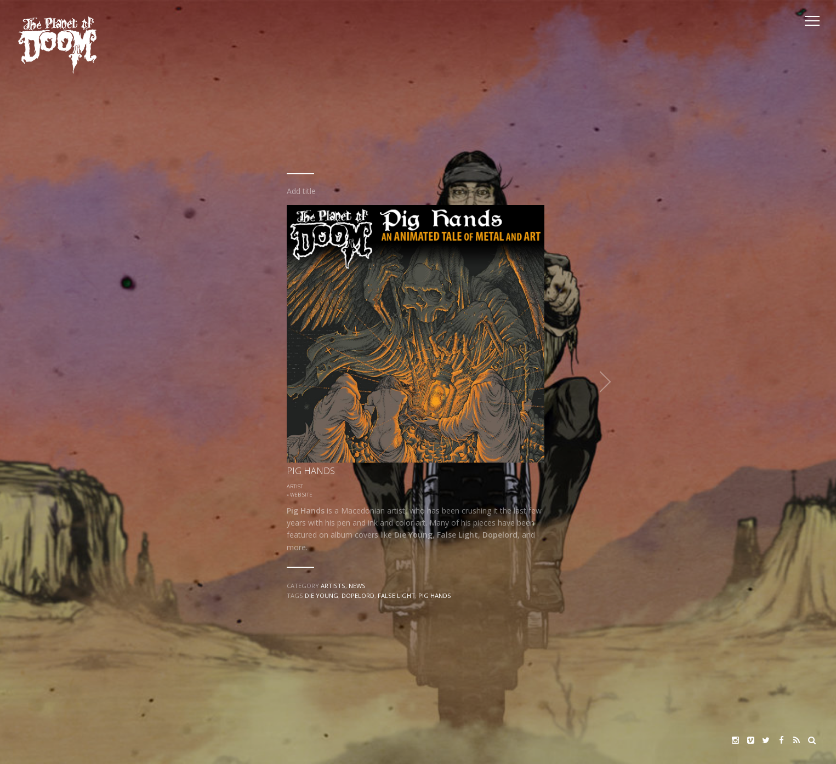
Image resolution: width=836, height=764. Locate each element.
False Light (396, 595)
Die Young (321, 595)
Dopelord (358, 595)
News (357, 585)
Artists (333, 585)
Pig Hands (434, 595)
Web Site (301, 494)
